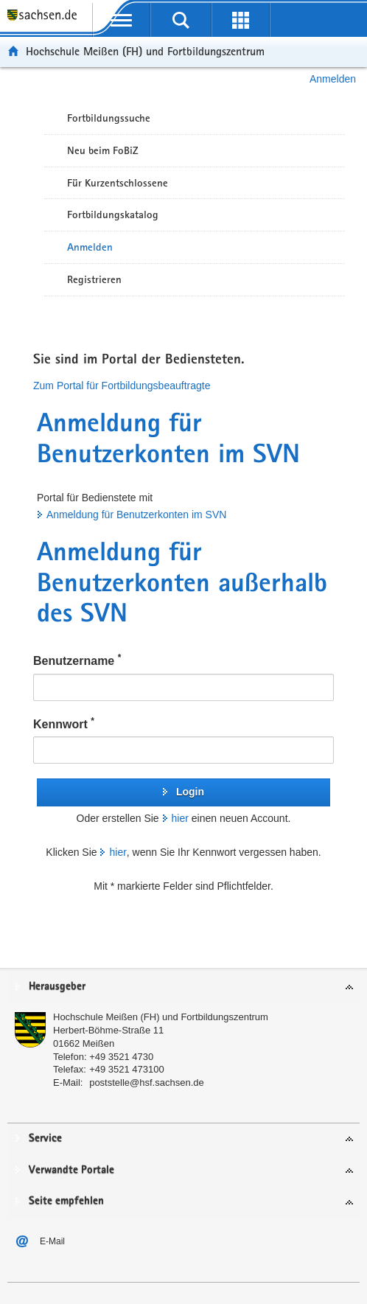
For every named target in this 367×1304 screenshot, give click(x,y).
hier (180, 818)
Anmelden (333, 79)
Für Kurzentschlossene (117, 182)
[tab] (183, 987)
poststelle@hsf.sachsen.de (146, 1082)
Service (45, 1138)
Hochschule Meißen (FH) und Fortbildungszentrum (145, 51)
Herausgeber (57, 986)
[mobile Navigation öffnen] (122, 20)
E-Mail (52, 1241)
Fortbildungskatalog (112, 214)
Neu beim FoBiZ (103, 150)
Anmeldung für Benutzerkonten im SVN (136, 514)
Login (190, 792)
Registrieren (94, 279)
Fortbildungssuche (108, 118)
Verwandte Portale (71, 1170)
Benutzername (77, 659)
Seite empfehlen (66, 1201)
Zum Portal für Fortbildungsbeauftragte (121, 385)
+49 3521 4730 (121, 1056)
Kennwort (63, 723)
